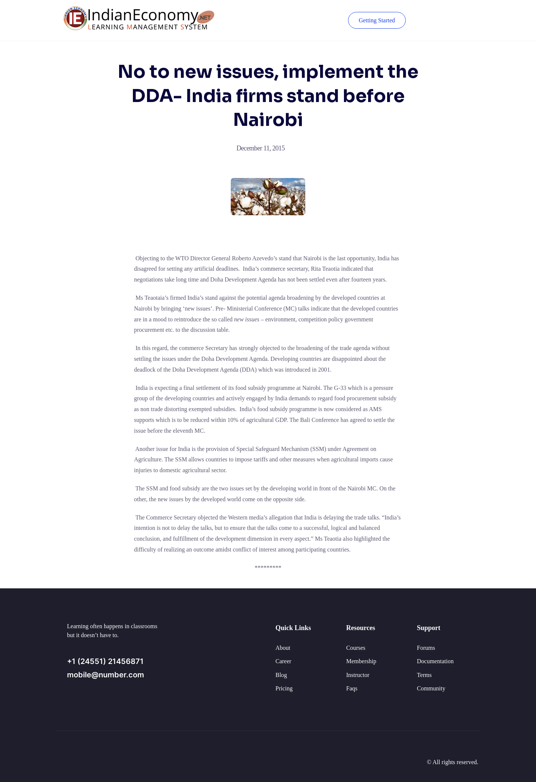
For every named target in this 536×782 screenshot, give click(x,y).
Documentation (435, 661)
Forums (426, 648)
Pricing (284, 688)
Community (431, 688)
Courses (356, 648)
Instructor (357, 675)
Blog (281, 675)
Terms (424, 675)
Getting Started (377, 20)
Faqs (351, 688)
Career (283, 661)
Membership (361, 661)
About (282, 648)
